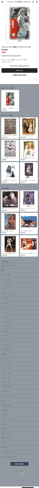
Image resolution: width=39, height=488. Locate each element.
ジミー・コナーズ (5, 312)
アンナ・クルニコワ (5, 382)
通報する (35, 78)
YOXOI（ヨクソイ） (5, 428)
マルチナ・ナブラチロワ (6, 386)
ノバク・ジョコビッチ (6, 284)
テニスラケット (4, 391)
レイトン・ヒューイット (6, 340)
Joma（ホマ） (4, 424)
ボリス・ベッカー (5, 331)
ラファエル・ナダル (5, 279)
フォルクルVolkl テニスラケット (8, 452)
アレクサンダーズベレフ (6, 293)
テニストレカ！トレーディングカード (9, 396)
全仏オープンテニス (6, 438)
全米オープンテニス (6, 447)
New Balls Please (6, 405)
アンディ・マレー (5, 289)
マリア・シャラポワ (5, 359)
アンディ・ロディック (6, 345)
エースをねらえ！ (5, 410)
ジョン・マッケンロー (6, 307)
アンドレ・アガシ (5, 317)
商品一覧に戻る (19, 464)
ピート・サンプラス (5, 321)
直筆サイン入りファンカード (7, 266)
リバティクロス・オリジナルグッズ (9, 456)
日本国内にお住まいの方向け (19, 75)
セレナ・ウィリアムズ (6, 363)
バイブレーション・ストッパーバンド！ (9, 419)
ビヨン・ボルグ (4, 303)
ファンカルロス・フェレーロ (7, 349)
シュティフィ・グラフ (5, 373)
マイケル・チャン (5, 335)
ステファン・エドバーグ (6, 326)
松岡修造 (3, 354)
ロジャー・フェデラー (6, 275)
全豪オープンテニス (6, 433)
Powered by (19, 473)
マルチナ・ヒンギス (5, 377)
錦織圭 (3, 270)
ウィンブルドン (4, 442)
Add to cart (19, 70)
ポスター (3, 400)
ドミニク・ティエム (5, 298)
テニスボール (4, 414)
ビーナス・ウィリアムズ (6, 368)
